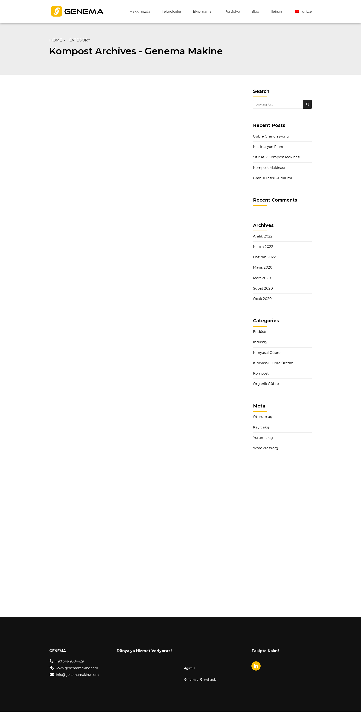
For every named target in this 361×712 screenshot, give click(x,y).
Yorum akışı (263, 437)
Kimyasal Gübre (266, 352)
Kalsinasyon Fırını (268, 146)
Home (55, 40)
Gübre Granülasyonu (271, 136)
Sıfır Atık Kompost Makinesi (276, 157)
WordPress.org (265, 448)
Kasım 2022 (263, 246)
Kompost (261, 373)
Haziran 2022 (264, 257)
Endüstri (260, 331)
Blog (255, 11)
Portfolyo (232, 11)
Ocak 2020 (262, 298)
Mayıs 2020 (262, 267)
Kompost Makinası (269, 167)
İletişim (277, 11)
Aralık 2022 (262, 236)
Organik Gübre (266, 383)
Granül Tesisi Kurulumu (273, 178)
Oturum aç (262, 416)
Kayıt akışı (261, 427)
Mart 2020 (262, 278)
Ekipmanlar (203, 11)
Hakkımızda (140, 11)
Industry (260, 342)
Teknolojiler (171, 11)
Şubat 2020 (263, 288)
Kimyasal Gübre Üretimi (273, 363)
